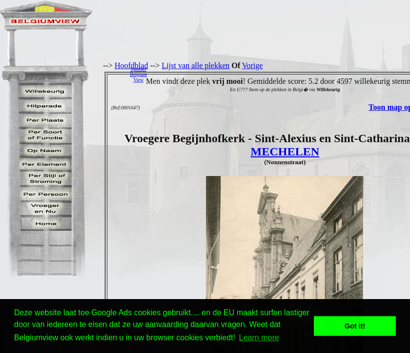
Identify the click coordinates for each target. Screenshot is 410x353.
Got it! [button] (355, 326)
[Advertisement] (281, 74)
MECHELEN (285, 151)
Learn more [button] (259, 337)
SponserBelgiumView (138, 74)
